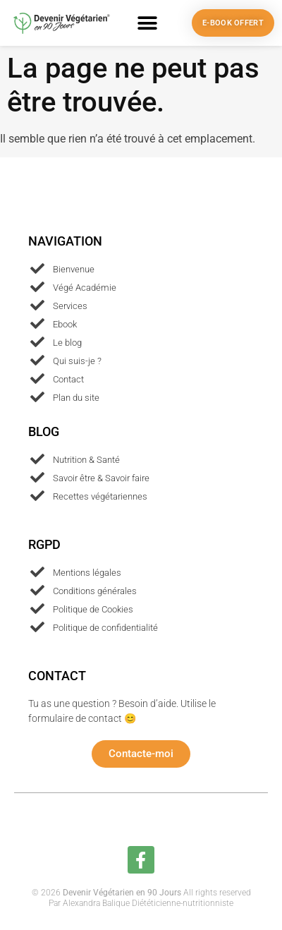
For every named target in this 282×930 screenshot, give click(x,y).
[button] (148, 23)
